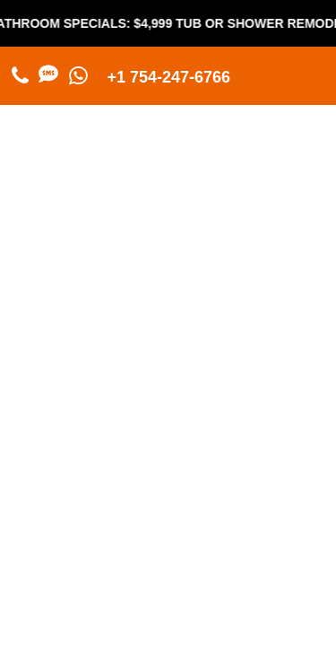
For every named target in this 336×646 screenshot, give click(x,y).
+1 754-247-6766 (169, 77)
